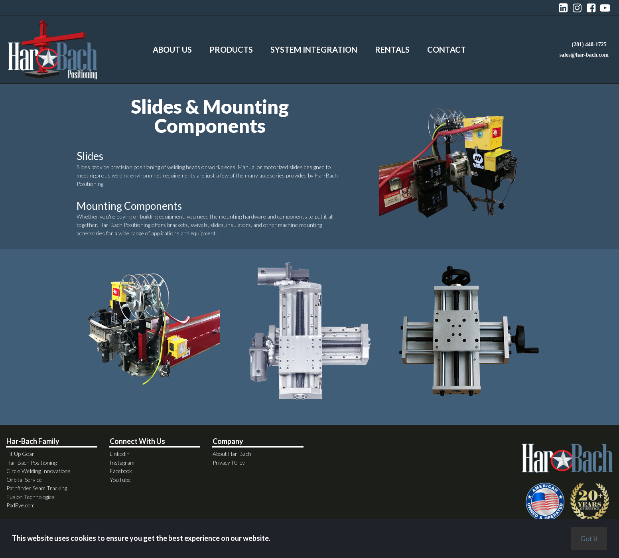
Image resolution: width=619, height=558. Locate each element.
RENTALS (392, 49)
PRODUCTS (231, 49)
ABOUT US (172, 49)
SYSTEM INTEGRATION (313, 49)
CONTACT (446, 49)
